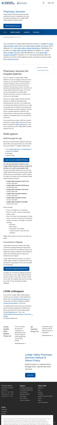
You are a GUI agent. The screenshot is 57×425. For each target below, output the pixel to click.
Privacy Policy (23, 398)
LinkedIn (3, 413)
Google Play (26, 149)
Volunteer (40, 394)
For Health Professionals (26, 390)
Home (5, 32)
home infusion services (10, 59)
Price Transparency (43, 402)
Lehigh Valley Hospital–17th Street (36, 46)
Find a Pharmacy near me (12, 26)
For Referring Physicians (26, 388)
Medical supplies (15, 32)
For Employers (23, 392)
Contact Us (4, 390)
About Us (40, 388)
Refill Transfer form (21, 124)
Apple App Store (15, 149)
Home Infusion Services (43, 70)
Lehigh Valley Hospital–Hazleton (22, 50)
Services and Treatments (8, 37)
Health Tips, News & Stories (45, 396)
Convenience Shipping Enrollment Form (16, 269)
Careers (40, 392)
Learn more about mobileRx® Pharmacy (16, 160)
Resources (36, 32)
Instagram (4, 411)
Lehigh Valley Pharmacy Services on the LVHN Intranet (17, 315)
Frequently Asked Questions (20, 299)
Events (40, 398)
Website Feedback (25, 394)
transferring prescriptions (10, 303)
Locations (26, 32)
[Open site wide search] (43, 2)
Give (39, 390)
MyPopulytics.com (11, 312)
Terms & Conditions (25, 400)
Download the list (19, 343)
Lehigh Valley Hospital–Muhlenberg (28, 48)
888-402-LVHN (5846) (7, 387)
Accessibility (23, 396)
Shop (39, 400)
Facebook (4, 409)
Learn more (30, 375)
